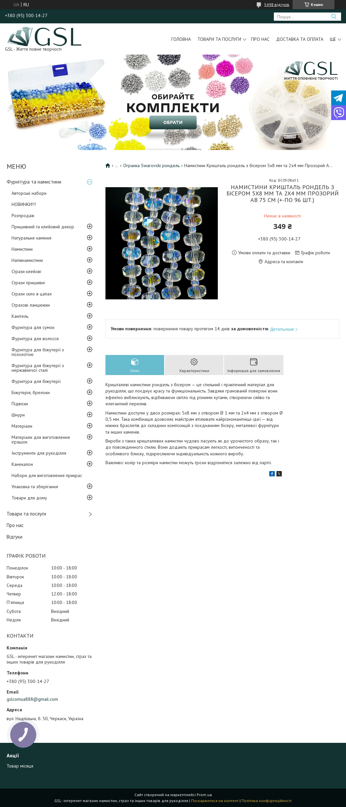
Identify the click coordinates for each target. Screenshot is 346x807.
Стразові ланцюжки (31, 305)
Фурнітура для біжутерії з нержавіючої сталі (38, 368)
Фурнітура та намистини (34, 182)
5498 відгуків (276, 4)
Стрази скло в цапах (32, 294)
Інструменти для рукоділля (39, 453)
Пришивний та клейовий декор (43, 227)
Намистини (22, 249)
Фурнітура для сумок (33, 327)
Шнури (18, 415)
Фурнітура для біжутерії (36, 381)
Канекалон (22, 464)
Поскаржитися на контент (215, 800)
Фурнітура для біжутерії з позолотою (38, 352)
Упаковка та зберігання (35, 487)
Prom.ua (204, 794)
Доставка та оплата (299, 39)
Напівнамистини (27, 260)
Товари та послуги (219, 39)
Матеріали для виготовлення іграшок (41, 439)
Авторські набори (29, 193)
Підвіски (20, 404)
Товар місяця (20, 766)
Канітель (20, 316)
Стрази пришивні (28, 283)
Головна (181, 39)
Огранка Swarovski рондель (151, 165)
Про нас (260, 39)
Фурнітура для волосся (35, 338)
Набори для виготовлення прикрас (47, 475)
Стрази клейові (26, 271)
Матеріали (22, 426)
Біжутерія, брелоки (31, 392)
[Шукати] (333, 17)
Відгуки (14, 537)
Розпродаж (23, 215)
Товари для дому (29, 498)
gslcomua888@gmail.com (32, 699)
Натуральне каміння (31, 238)
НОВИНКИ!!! (24, 204)
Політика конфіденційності (267, 800)
